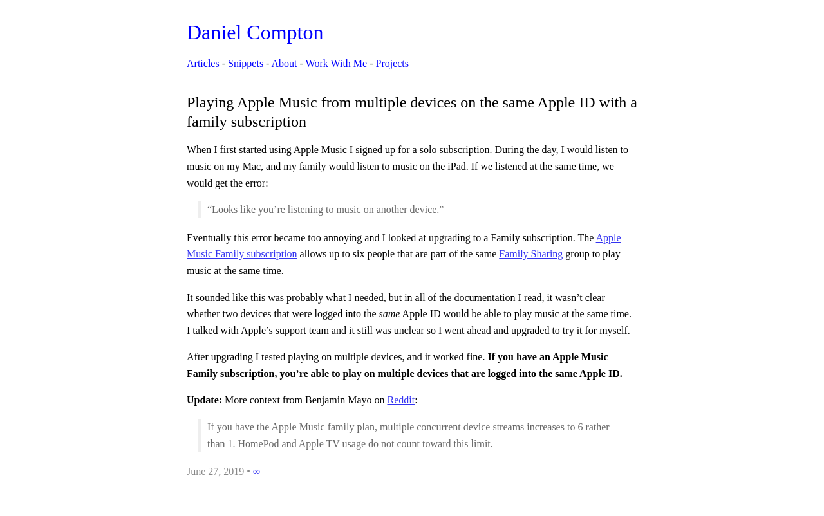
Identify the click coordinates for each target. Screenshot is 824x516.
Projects (392, 63)
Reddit (401, 399)
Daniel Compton (255, 32)
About (284, 63)
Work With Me (337, 63)
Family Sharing (531, 253)
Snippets (245, 63)
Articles (203, 63)
